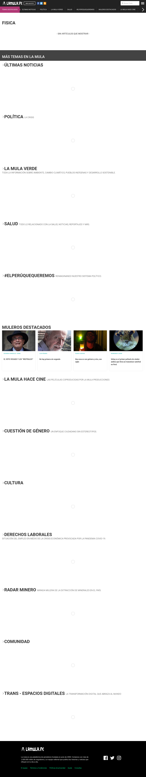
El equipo (24, 768)
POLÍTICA (43, 9)
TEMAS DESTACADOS (10, 9)
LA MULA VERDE (57, 9)
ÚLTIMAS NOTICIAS (29, 9)
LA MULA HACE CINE (127, 9)
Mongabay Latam (116, 353)
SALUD (69, 9)
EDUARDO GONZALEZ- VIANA (12, 353)
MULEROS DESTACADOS (107, 9)
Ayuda (70, 768)
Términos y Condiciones (38, 768)
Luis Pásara (43, 353)
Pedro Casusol (80, 353)
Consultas (78, 768)
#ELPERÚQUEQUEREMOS (85, 9)
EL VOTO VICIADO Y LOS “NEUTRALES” (18, 359)
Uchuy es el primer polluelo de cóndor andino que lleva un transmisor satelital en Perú (126, 361)
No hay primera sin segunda (49, 359)
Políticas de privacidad (57, 768)
